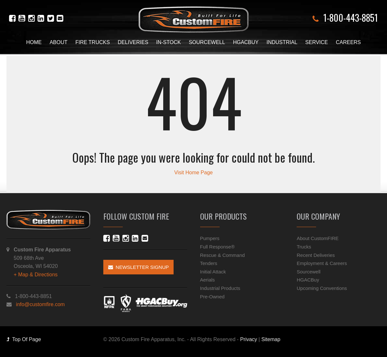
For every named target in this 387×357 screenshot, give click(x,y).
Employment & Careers (322, 263)
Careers (348, 42)
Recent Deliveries (316, 255)
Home (34, 42)
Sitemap (270, 339)
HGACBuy (245, 42)
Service (316, 42)
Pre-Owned (212, 296)
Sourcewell (207, 42)
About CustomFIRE (317, 238)
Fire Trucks (92, 42)
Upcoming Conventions (322, 288)
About (58, 42)
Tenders (208, 263)
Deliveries (133, 42)
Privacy (248, 339)
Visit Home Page (193, 172)
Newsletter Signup (138, 267)
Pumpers (210, 238)
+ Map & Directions (36, 274)
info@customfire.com (40, 304)
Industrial (282, 42)
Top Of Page (23, 339)
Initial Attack (213, 271)
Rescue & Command (222, 255)
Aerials (207, 279)
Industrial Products (220, 288)
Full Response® (217, 246)
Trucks (304, 246)
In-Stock (168, 42)
